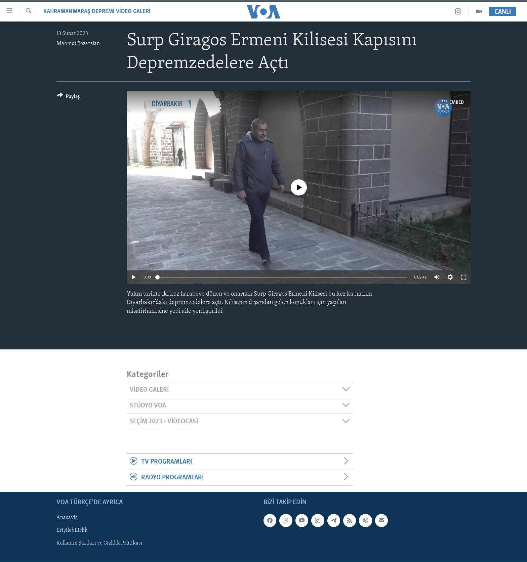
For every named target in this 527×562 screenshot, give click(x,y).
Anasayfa (67, 518)
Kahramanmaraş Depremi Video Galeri (97, 11)
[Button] (68, 97)
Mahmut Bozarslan (78, 43)
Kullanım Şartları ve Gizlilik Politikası (99, 543)
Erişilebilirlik (72, 530)
